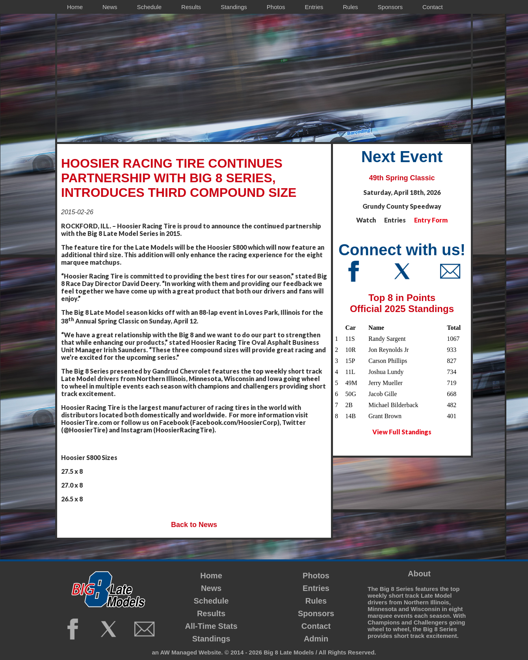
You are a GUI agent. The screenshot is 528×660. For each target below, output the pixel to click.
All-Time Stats (211, 626)
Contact (316, 626)
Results (211, 613)
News (211, 588)
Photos (316, 575)
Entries (316, 588)
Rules (316, 600)
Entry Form (431, 220)
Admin (316, 638)
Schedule (211, 600)
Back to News (194, 525)
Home (211, 575)
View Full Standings (401, 432)
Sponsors (316, 613)
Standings (211, 638)
